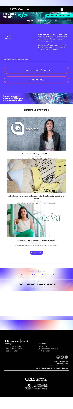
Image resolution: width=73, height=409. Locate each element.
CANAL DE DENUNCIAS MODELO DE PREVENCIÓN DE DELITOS (52, 368)
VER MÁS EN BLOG (36, 252)
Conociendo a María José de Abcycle (36, 154)
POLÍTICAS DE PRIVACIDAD (61, 361)
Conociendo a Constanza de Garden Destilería (36, 240)
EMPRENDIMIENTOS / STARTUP (36, 70)
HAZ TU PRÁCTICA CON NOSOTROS (58, 366)
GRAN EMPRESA (36, 80)
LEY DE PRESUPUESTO (62, 364)
